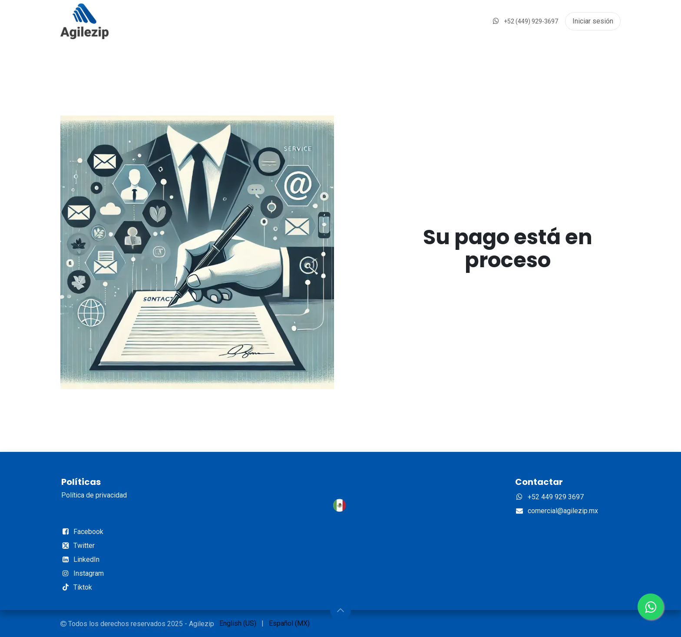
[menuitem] (237, 623)
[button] (340, 610)
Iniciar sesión (592, 21)
